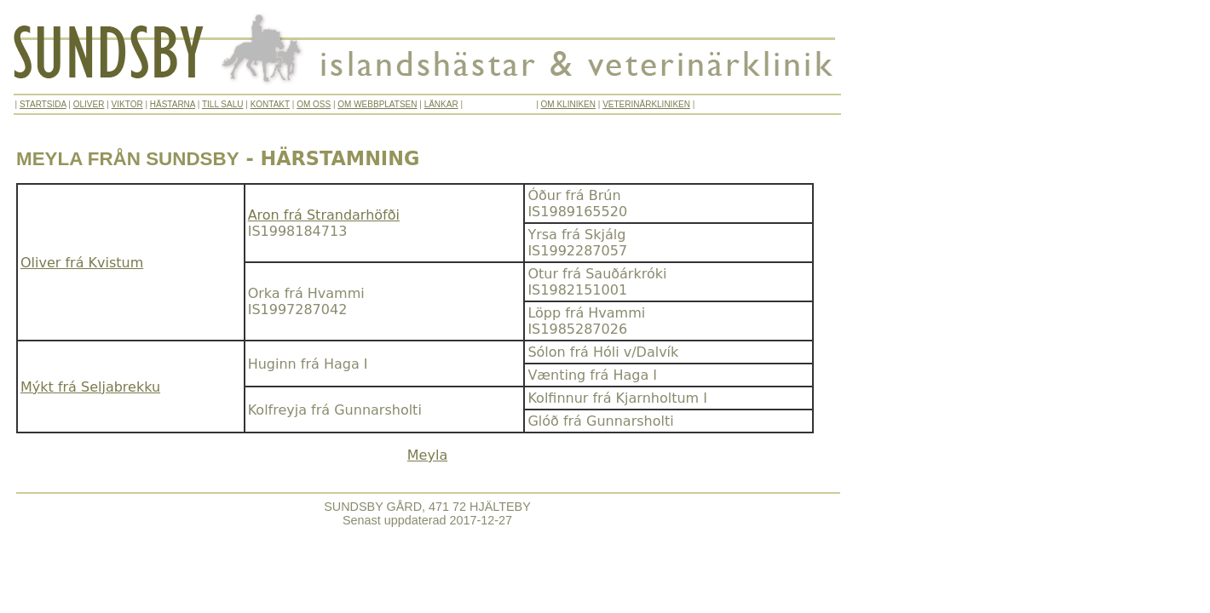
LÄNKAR (441, 104)
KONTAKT (270, 104)
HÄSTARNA (172, 104)
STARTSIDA (43, 104)
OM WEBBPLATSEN (377, 104)
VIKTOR (127, 104)
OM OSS (314, 104)
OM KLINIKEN (568, 104)
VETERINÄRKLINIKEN (646, 104)
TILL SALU (223, 104)
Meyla (427, 455)
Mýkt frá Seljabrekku (90, 387)
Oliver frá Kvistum (81, 263)
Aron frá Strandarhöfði (324, 215)
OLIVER (89, 104)
